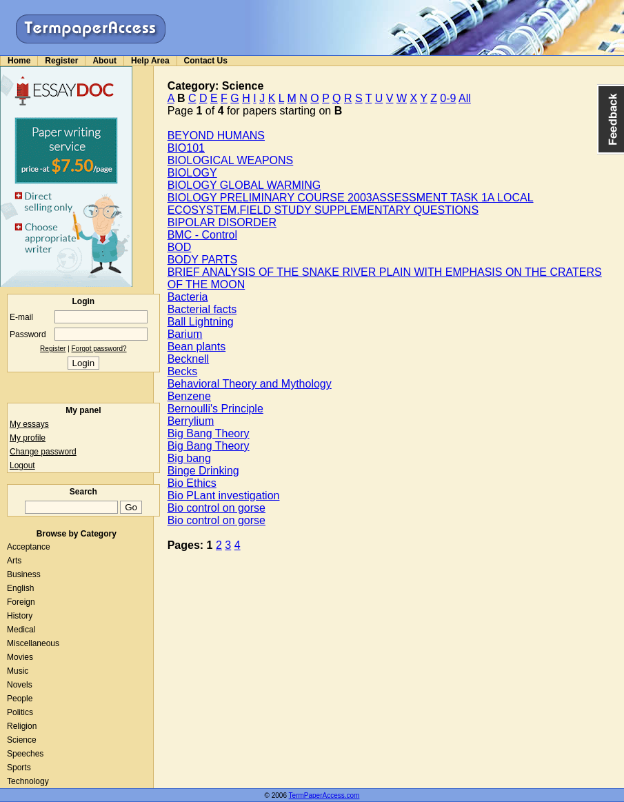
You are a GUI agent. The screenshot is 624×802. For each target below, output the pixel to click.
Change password (43, 452)
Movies (20, 657)
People (19, 698)
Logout (22, 465)
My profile (28, 438)
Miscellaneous (33, 643)
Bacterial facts (202, 309)
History (19, 616)
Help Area (150, 61)
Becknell (188, 359)
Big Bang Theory (209, 433)
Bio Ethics (192, 483)
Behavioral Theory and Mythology (250, 384)
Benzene (189, 396)
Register (61, 61)
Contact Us (206, 61)
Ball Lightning (201, 322)
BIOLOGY (192, 173)
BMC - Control (202, 235)
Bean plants (197, 346)
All (465, 98)
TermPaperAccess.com (324, 795)
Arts (14, 560)
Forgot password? (99, 348)
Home (19, 61)
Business (24, 574)
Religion (22, 726)
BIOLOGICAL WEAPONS (231, 160)
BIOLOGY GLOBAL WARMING (244, 185)
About (104, 61)
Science (22, 740)
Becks (183, 371)
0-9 (448, 98)
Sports (19, 767)
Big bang (189, 458)
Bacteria (188, 297)
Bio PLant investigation (224, 495)
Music (17, 671)
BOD (180, 247)
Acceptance (28, 547)
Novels (19, 685)
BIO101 (186, 148)
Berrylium (191, 421)
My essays (29, 424)
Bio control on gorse (216, 508)
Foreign (21, 602)
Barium (185, 334)
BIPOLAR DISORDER (222, 222)
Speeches (25, 754)
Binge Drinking (203, 471)
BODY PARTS (202, 259)
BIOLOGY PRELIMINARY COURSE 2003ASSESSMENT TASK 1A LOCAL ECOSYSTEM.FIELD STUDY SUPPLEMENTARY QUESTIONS (351, 204)
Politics (20, 712)
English (20, 588)
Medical (21, 629)
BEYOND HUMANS (216, 135)
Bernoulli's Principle (215, 408)
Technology (28, 781)
